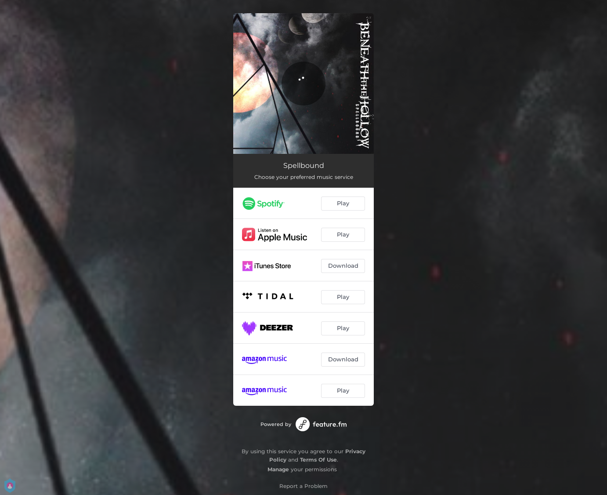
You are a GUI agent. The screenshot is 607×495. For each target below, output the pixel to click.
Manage (278, 469)
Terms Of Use (318, 459)
